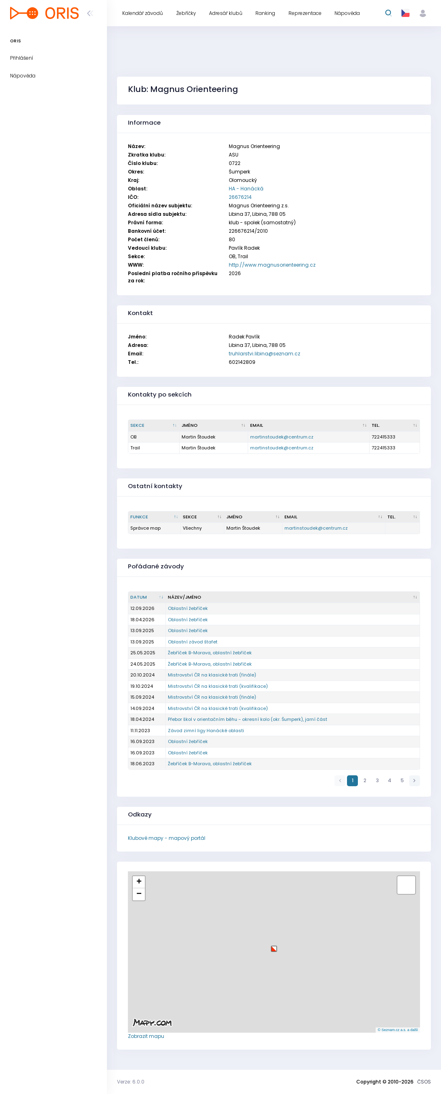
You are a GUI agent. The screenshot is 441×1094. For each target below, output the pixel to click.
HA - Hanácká (246, 188)
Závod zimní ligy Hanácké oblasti (206, 730)
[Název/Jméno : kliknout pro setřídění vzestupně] (293, 597)
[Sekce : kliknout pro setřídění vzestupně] (202, 517)
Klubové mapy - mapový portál (166, 838)
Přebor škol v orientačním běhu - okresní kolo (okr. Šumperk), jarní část (247, 719)
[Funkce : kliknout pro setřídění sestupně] (154, 517)
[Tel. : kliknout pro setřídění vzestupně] (395, 425)
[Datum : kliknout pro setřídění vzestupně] (147, 597)
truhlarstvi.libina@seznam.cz (264, 353)
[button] (274, 946)
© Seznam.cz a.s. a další (398, 1030)
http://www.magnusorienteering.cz (272, 264)
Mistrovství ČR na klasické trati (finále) (212, 675)
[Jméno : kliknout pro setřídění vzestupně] (214, 425)
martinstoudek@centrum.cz (282, 437)
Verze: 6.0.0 (130, 1081)
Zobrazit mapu (146, 1036)
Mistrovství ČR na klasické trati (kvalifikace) (218, 686)
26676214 (240, 197)
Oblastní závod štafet (192, 642)
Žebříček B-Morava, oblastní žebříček (210, 652)
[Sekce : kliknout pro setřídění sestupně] (154, 425)
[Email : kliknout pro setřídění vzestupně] (309, 425)
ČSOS (424, 1081)
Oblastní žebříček (188, 608)
